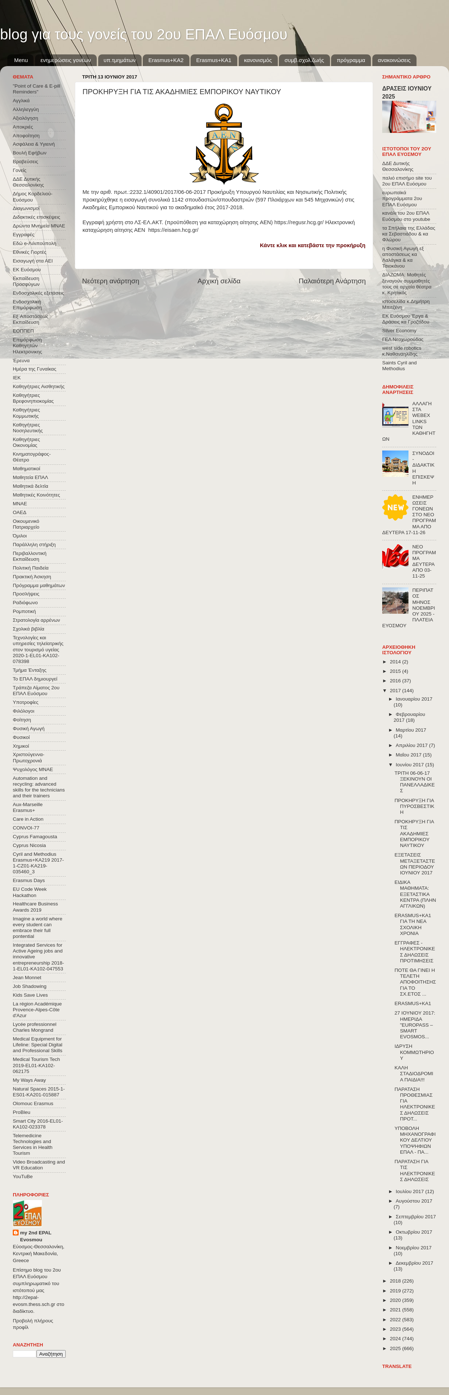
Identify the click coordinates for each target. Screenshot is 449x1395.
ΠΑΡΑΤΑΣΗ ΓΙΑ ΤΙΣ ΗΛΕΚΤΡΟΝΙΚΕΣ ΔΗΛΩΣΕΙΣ (415, 1170)
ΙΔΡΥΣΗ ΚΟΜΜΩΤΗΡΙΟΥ (414, 1052)
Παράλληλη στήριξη (34, 544)
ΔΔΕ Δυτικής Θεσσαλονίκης (28, 182)
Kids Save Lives (30, 995)
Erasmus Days (29, 880)
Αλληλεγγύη (26, 109)
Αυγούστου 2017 (414, 1201)
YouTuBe (23, 1176)
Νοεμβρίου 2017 (413, 1247)
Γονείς (19, 170)
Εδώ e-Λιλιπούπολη (34, 243)
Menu (21, 60)
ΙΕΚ (17, 377)
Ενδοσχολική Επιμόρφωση (27, 304)
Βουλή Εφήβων (29, 153)
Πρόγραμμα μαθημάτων (39, 585)
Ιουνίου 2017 (410, 764)
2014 (396, 661)
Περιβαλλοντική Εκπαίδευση (29, 556)
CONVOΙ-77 (26, 828)
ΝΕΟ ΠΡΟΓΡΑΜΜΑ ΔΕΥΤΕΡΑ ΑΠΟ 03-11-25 (424, 561)
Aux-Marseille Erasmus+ (28, 807)
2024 (396, 1338)
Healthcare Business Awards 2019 (35, 906)
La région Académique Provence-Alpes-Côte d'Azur (37, 1009)
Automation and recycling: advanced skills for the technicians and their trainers (39, 787)
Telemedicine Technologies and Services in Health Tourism (33, 1144)
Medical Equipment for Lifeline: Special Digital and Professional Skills (37, 1044)
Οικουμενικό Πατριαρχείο (26, 524)
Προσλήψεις (26, 594)
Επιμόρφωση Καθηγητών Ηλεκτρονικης (27, 345)
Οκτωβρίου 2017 (414, 1232)
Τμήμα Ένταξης (29, 670)
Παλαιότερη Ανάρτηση (332, 281)
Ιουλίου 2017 (410, 1191)
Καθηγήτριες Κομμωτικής (26, 412)
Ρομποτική (24, 611)
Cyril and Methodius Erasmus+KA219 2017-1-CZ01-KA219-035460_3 (38, 863)
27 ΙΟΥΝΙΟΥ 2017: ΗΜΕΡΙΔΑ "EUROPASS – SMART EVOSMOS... (415, 1024)
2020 (396, 1300)
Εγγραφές (23, 234)
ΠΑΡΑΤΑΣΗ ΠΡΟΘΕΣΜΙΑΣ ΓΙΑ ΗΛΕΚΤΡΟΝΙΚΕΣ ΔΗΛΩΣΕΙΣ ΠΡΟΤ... (415, 1104)
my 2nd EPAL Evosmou (35, 1236)
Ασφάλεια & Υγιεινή (34, 144)
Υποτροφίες (25, 702)
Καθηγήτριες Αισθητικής (39, 386)
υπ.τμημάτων (120, 60)
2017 (396, 690)
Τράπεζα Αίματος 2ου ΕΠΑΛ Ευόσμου (36, 690)
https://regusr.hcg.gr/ (298, 222)
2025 (396, 1348)
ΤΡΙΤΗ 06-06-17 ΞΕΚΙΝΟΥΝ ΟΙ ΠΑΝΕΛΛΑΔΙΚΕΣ (415, 782)
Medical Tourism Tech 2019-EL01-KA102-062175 (36, 1065)
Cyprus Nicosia (29, 845)
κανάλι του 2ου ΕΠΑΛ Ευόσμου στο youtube (406, 216)
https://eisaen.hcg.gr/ (173, 230)
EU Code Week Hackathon (30, 892)
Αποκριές (23, 127)
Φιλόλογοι (23, 711)
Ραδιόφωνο (25, 602)
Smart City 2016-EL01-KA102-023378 (38, 1124)
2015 (396, 671)
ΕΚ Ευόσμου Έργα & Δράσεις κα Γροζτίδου (405, 319)
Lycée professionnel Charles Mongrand (35, 1027)
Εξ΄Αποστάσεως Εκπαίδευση (31, 319)
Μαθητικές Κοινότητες (36, 495)
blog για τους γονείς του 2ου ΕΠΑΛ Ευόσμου (143, 34)
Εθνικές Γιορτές (29, 252)
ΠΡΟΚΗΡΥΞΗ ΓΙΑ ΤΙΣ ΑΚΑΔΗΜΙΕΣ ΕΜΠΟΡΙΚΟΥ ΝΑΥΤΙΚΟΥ (414, 833)
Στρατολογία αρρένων (36, 620)
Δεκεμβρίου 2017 (414, 1263)
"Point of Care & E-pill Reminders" (36, 89)
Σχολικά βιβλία (28, 629)
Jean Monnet (27, 977)
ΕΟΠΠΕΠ (23, 331)
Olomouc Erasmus (33, 1103)
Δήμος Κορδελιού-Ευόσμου (33, 196)
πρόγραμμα (351, 60)
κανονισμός (258, 60)
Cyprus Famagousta (35, 836)
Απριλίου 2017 (412, 745)
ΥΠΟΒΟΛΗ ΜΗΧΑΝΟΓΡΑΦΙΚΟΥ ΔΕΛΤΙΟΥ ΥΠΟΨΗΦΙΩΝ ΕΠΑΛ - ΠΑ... (415, 1140)
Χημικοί (21, 746)
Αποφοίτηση (26, 135)
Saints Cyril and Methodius (399, 365)
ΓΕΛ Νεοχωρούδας (402, 339)
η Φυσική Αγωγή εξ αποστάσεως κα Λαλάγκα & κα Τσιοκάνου (403, 257)
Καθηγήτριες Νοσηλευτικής (28, 427)
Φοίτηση (22, 720)
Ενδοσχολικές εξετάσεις (38, 293)
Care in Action (28, 819)
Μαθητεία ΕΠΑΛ (30, 477)
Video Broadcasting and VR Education (39, 1164)
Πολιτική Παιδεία (31, 568)
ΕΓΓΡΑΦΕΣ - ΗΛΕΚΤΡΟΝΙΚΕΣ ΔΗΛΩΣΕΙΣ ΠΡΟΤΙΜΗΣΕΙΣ (415, 951)
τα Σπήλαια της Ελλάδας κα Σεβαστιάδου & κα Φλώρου (408, 233)
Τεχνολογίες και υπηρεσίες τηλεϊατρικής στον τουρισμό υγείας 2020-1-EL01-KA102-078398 (38, 649)
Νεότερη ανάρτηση (110, 281)
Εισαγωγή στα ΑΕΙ (33, 261)
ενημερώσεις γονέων (66, 60)
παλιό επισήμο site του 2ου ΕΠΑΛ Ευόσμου (407, 181)
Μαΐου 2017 (409, 755)
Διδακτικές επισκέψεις (36, 217)
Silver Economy (399, 330)
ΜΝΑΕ (20, 503)
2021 (396, 1309)
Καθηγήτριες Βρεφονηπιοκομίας (33, 398)
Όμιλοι (20, 536)
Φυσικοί (21, 737)
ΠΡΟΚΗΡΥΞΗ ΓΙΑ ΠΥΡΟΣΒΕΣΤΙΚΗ (414, 806)
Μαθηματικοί (26, 468)
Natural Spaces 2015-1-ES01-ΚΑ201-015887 (39, 1091)
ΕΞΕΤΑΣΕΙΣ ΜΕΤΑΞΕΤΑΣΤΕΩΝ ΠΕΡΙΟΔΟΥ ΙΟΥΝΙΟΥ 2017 (415, 863)
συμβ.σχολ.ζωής (304, 60)
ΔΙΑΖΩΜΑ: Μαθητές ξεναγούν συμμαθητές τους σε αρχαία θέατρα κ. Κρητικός (406, 283)
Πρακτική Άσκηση (32, 576)
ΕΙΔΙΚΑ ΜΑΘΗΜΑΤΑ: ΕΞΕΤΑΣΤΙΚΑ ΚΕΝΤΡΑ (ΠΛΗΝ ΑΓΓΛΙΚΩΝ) (415, 894)
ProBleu (21, 1112)
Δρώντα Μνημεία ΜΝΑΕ (39, 226)
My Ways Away (29, 1080)
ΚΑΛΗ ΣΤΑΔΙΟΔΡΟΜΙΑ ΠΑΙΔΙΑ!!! (414, 1073)
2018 (396, 1281)
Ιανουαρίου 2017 (414, 699)
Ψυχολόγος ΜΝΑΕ (33, 769)
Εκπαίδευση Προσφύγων (26, 281)
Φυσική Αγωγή (29, 728)
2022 (396, 1319)
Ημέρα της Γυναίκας (34, 369)
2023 (396, 1329)
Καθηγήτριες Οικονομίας (26, 442)
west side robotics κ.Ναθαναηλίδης (401, 351)
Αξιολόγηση (25, 118)
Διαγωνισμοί (26, 208)
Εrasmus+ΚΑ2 (165, 60)
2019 (396, 1291)
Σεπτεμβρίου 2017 (416, 1216)
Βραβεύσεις (25, 161)
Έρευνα (21, 360)
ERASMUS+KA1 (413, 1003)
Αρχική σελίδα (219, 281)
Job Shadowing (29, 986)
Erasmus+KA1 (213, 60)
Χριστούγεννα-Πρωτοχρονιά (29, 757)
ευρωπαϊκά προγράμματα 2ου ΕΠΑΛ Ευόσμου (402, 198)
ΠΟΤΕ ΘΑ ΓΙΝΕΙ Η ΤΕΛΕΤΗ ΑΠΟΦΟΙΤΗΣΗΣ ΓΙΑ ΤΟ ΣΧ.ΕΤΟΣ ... (415, 982)
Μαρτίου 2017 (411, 730)
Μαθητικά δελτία (30, 486)
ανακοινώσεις (394, 60)
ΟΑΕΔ (19, 512)
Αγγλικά (21, 100)
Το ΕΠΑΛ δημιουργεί (35, 679)
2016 (396, 680)
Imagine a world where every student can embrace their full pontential (37, 927)
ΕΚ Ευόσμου (27, 269)
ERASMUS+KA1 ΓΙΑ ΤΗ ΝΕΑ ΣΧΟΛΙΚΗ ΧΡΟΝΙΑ (413, 924)
